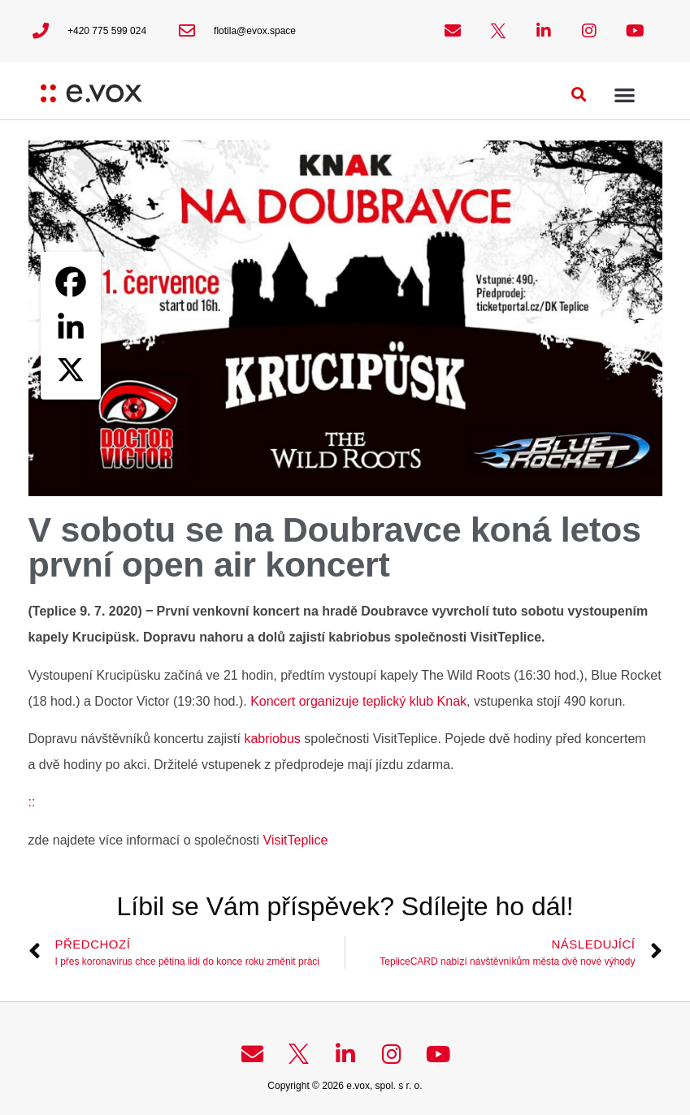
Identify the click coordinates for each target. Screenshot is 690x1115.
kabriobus (272, 738)
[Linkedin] (70, 325)
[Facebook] (70, 281)
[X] (70, 369)
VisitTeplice (295, 840)
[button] (579, 94)
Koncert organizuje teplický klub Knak (358, 701)
